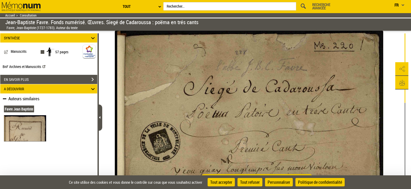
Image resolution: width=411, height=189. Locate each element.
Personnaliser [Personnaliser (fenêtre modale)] (279, 182)
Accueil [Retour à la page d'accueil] (10, 15)
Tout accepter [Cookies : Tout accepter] (221, 182)
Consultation (28, 15)
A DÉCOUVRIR (50, 88)
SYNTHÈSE (50, 38)
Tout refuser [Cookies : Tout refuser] (250, 182)
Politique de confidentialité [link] (320, 182)
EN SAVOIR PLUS (50, 79)
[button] (401, 69)
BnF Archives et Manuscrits (24, 66)
